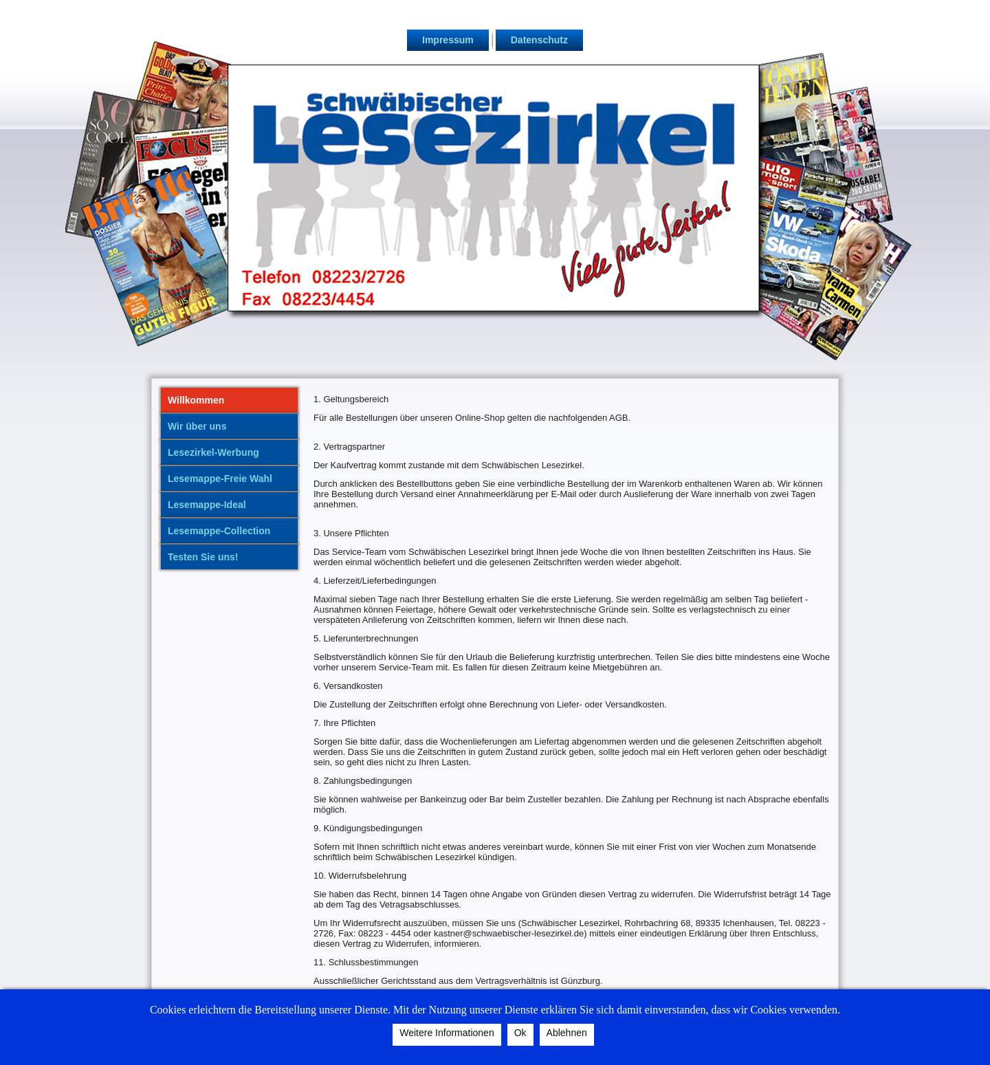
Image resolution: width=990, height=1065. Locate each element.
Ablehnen (567, 1032)
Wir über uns (197, 426)
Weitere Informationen (446, 1032)
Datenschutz (539, 39)
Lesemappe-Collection (219, 530)
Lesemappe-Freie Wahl (220, 478)
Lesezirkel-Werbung (213, 452)
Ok (520, 1032)
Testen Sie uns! (203, 556)
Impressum (448, 39)
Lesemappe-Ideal (207, 504)
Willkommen (196, 400)
